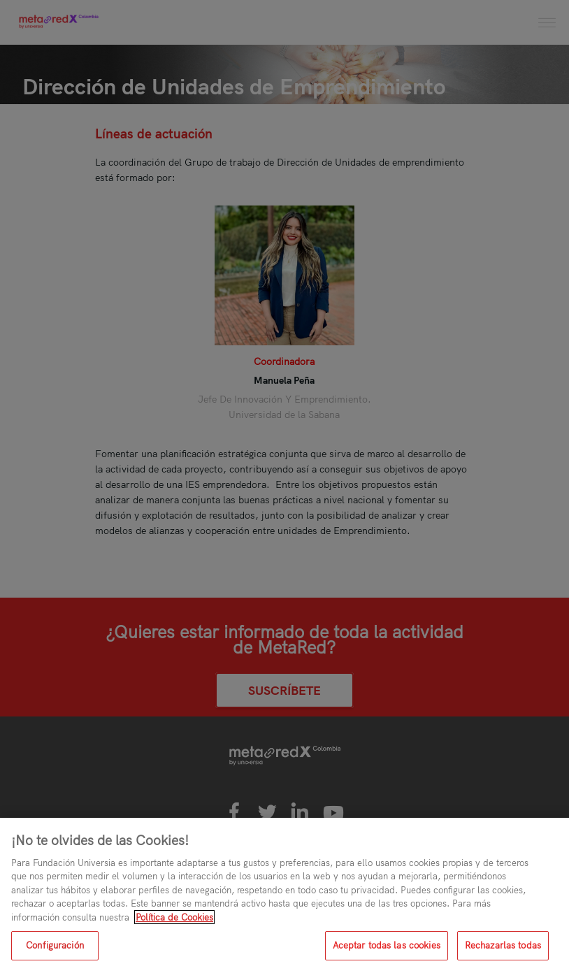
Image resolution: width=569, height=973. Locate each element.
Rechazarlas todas (503, 945)
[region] (284, 895)
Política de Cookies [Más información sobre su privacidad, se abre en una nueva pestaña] (174, 917)
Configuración (55, 945)
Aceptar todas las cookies (386, 945)
